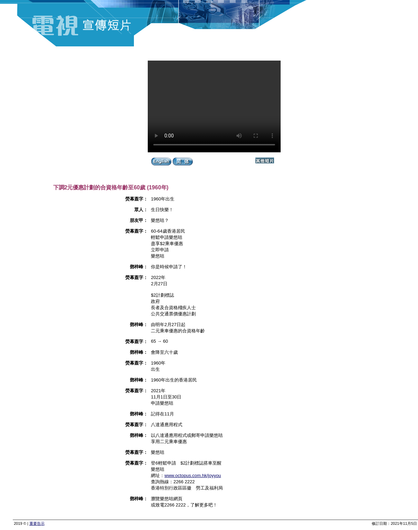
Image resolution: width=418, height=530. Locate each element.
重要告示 (37, 523)
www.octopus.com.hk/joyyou (192, 475)
